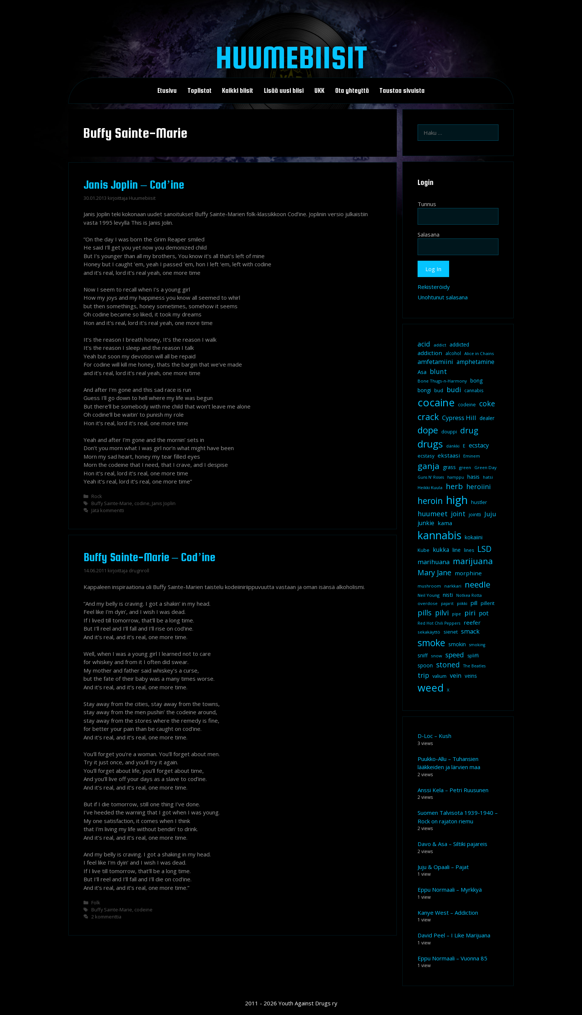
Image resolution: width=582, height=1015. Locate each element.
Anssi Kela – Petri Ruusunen (453, 790)
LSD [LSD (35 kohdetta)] (484, 548)
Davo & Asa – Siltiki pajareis (452, 844)
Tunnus (427, 204)
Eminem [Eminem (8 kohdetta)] (471, 456)
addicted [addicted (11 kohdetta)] (459, 344)
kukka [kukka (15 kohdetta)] (441, 550)
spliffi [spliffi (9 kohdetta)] (473, 656)
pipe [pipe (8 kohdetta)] (456, 614)
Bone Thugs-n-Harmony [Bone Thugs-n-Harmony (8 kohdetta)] (442, 381)
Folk (95, 902)
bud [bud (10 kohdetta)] (438, 390)
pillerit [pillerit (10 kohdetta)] (487, 603)
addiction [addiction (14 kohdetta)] (430, 353)
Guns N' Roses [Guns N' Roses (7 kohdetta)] (431, 477)
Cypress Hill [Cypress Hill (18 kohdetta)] (459, 417)
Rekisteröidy (434, 286)
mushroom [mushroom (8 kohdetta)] (429, 586)
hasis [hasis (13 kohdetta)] (473, 476)
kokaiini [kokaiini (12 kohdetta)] (474, 537)
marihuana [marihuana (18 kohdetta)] (433, 561)
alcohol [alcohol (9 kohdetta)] (453, 353)
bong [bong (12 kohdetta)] (476, 380)
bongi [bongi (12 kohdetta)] (424, 390)
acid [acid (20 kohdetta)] (424, 343)
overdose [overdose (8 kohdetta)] (428, 603)
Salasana (428, 234)
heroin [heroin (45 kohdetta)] (430, 501)
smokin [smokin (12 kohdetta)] (457, 644)
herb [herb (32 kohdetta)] (454, 486)
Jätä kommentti (107, 510)
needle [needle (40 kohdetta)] (477, 584)
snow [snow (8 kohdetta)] (436, 655)
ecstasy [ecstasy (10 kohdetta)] (426, 455)
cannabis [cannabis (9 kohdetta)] (473, 390)
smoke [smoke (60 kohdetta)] (431, 642)
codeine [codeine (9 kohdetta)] (467, 404)
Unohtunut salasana (443, 297)
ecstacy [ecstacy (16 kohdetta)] (479, 445)
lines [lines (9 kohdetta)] (469, 550)
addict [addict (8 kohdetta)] (440, 345)
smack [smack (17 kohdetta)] (470, 631)
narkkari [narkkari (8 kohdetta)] (452, 586)
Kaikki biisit (237, 90)
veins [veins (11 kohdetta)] (471, 676)
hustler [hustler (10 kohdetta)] (479, 502)
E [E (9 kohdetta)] (464, 446)
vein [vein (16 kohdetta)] (455, 675)
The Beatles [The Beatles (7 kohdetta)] (474, 665)
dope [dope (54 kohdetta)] (428, 430)
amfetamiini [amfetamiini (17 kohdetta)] (435, 361)
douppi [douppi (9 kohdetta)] (449, 432)
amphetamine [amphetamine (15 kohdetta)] (475, 362)
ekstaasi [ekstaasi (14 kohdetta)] (449, 455)
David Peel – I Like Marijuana (454, 935)
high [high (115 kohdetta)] (457, 499)
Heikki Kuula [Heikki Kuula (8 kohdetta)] (430, 487)
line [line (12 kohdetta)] (456, 549)
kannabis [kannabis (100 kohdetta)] (439, 535)
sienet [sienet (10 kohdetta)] (451, 631)
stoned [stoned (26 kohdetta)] (448, 665)
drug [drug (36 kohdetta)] (469, 430)
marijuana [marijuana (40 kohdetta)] (473, 560)
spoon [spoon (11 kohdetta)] (425, 665)
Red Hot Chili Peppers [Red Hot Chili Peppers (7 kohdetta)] (439, 623)
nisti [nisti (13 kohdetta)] (448, 594)
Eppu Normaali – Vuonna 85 (452, 958)
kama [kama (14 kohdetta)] (445, 523)
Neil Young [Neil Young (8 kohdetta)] (428, 595)
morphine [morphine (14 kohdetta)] (468, 573)
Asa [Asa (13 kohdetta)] (422, 371)
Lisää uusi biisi (284, 90)
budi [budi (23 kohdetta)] (454, 389)
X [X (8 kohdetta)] (448, 690)
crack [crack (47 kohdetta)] (428, 417)
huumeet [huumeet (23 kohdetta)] (433, 513)
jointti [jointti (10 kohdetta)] (475, 514)
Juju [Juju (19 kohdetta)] (490, 514)
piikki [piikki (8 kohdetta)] (462, 603)
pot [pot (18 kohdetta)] (483, 613)
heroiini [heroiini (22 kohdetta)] (478, 486)
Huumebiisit (291, 57)
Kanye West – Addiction (448, 912)
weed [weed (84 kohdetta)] (431, 687)
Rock (96, 496)
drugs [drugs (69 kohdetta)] (430, 443)
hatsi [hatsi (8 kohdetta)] (488, 477)
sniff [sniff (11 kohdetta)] (423, 655)
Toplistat (199, 90)
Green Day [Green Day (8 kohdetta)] (485, 467)
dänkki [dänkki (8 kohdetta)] (453, 446)
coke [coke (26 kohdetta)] (487, 403)
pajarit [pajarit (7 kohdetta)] (447, 603)
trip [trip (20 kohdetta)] (423, 675)
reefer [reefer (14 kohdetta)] (472, 622)
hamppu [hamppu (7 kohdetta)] (455, 477)
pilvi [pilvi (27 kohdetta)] (442, 613)
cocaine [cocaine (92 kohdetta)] (436, 402)
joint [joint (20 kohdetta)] (458, 513)
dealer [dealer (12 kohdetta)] (487, 418)
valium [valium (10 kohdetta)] (439, 676)
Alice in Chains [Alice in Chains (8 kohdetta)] (479, 353)
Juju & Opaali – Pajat (443, 867)
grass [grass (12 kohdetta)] (449, 467)
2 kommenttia (106, 916)
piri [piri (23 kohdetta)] (469, 612)
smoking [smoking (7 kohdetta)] (477, 644)
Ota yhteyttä (352, 90)
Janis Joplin (164, 503)
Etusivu (167, 90)
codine (142, 503)
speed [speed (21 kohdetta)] (454, 654)
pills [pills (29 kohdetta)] (425, 613)
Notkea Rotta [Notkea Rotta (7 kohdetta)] (469, 595)
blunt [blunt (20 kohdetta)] (438, 371)
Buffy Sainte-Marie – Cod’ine (150, 557)
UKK (319, 90)
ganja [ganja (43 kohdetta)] (428, 466)
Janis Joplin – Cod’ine (134, 184)
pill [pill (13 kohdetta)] (474, 602)
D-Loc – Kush (434, 735)
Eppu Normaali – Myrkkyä (450, 889)
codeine (143, 909)
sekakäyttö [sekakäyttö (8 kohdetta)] (429, 632)
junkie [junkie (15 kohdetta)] (426, 523)
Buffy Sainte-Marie (111, 503)
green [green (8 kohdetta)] (465, 467)
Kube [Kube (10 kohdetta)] (423, 550)
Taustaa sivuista (402, 90)
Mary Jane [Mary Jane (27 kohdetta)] (434, 572)
